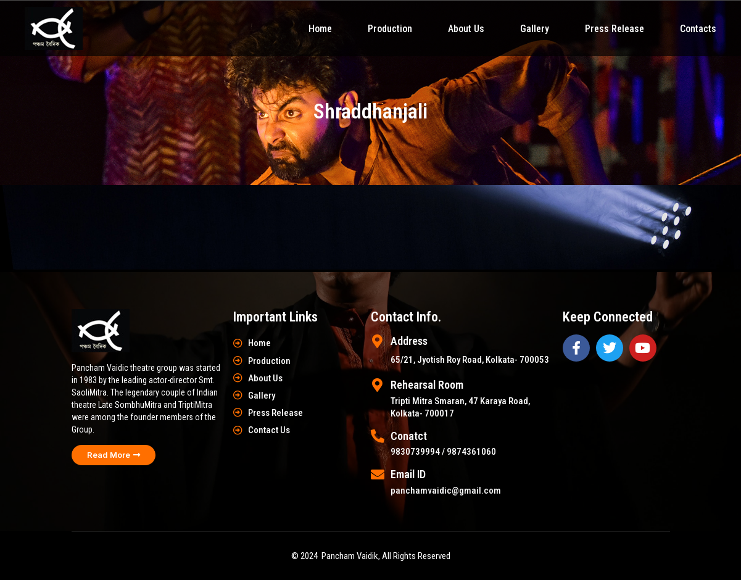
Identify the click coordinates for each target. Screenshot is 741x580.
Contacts (698, 29)
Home (320, 29)
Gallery (534, 29)
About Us (466, 29)
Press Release (614, 29)
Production (390, 29)
